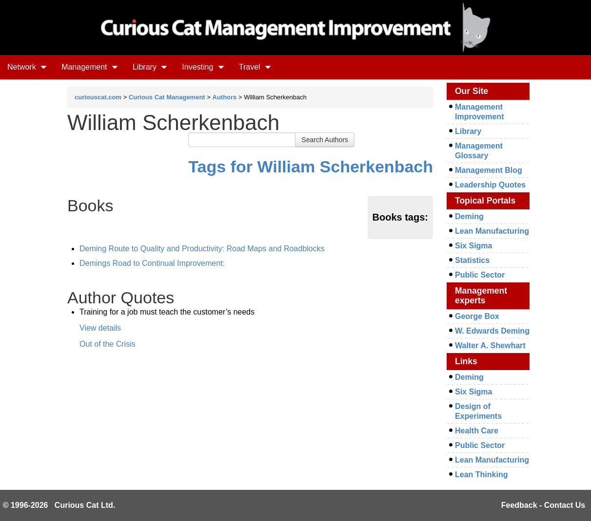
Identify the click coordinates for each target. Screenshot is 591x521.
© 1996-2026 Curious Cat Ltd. (59, 505)
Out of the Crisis (107, 344)
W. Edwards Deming (492, 331)
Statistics (472, 260)
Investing (203, 67)
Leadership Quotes (490, 185)
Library (150, 67)
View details (100, 328)
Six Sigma (473, 246)
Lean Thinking (481, 474)
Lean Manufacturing (492, 231)
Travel (255, 67)
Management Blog (488, 170)
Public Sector (480, 275)
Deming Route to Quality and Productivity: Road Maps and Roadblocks (201, 248)
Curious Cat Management (167, 97)
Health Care (476, 431)
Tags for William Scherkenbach (310, 166)
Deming (469, 216)
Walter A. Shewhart (490, 345)
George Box (477, 316)
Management (89, 67)
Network (27, 67)
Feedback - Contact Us (543, 505)
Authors (225, 97)
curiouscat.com (98, 97)
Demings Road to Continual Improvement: (152, 263)
